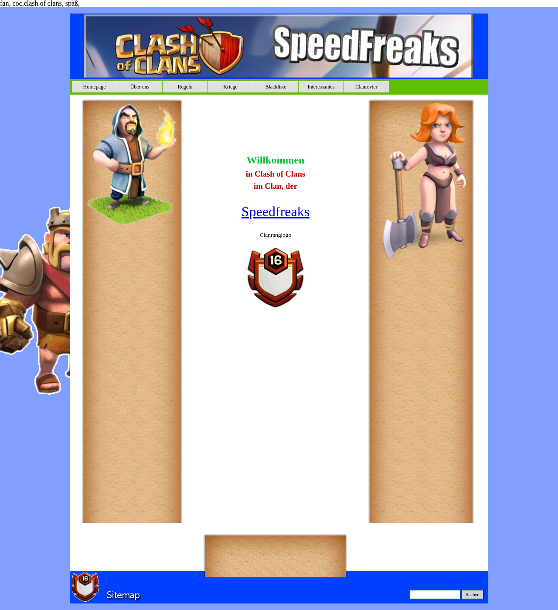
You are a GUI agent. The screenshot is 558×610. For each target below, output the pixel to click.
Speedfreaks (276, 211)
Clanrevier (366, 87)
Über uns (140, 87)
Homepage (94, 87)
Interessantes (321, 87)
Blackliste (275, 87)
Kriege (230, 87)
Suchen (472, 594)
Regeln (185, 87)
